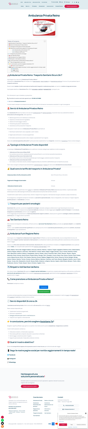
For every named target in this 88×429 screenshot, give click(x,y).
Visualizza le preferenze (81, 424)
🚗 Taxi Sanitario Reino (14, 55)
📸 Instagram (16, 70)
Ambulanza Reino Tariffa (13, 175)
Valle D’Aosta (63, 261)
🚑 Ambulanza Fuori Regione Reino (17, 57)
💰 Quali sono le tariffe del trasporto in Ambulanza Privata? (23, 48)
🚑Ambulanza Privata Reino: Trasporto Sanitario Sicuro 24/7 (23, 43)
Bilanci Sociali (12, 412)
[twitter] (74, 2)
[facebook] (72, 2)
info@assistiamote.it (20, 101)
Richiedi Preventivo (44, 291)
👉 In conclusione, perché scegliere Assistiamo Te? (21, 64)
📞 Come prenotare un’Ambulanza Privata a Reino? (21, 60)
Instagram (12, 358)
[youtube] (76, 2)
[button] (85, 413)
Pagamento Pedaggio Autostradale (21, 51)
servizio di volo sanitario (14, 273)
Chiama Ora (44, 287)
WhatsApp (12, 362)
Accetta (63, 424)
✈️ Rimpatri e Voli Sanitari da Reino (17, 58)
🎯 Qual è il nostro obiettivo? (17, 65)
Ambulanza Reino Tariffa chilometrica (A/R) (22, 49)
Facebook (12, 355)
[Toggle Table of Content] (44, 41)
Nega (72, 424)
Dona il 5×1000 (22, 410)
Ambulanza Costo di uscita (20, 52)
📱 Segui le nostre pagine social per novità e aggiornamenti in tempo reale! (27, 67)
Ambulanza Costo (12, 186)
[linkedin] (78, 2)
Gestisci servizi (61, 421)
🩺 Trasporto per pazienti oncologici (17, 53)
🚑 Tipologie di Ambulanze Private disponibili (19, 46)
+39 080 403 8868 (36, 98)
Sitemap (18, 412)
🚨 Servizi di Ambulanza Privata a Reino (18, 45)
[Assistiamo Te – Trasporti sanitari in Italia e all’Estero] (13, 3)
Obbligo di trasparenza (13, 410)
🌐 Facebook (15, 68)
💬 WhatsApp (16, 71)
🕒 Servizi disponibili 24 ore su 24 (17, 62)
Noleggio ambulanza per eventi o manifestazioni (22, 315)
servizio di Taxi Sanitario (45, 224)
